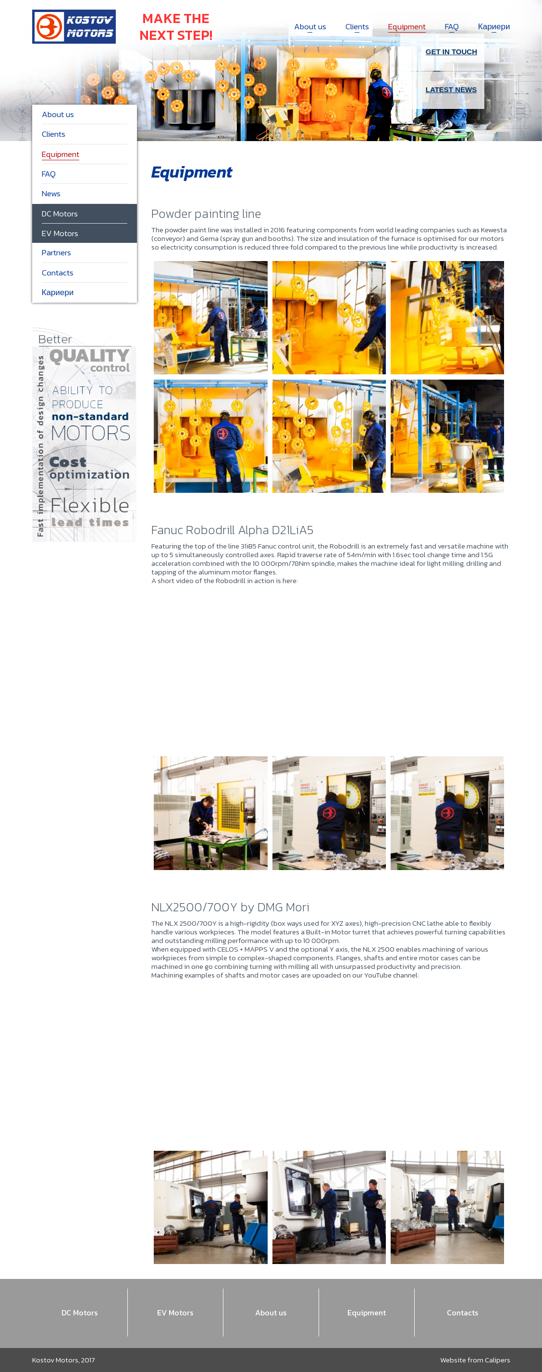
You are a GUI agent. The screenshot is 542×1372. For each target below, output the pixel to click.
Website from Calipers (475, 1359)
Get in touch (442, 52)
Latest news (442, 90)
